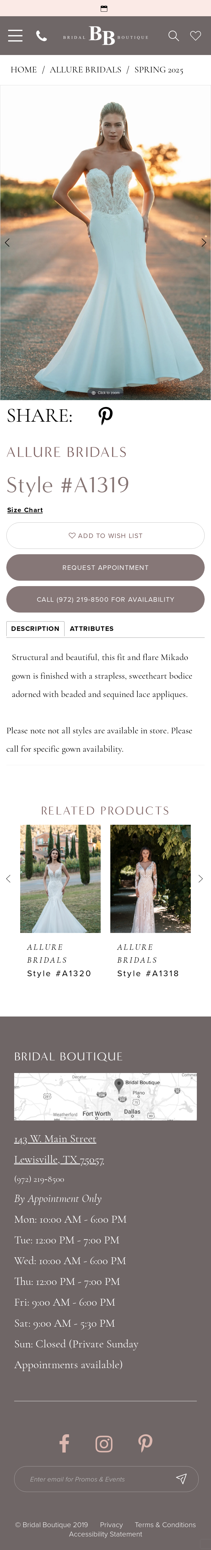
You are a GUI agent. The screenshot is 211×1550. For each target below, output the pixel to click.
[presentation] (60, 879)
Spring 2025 (158, 70)
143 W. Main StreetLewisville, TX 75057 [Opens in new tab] (59, 1150)
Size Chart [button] (25, 510)
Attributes (92, 629)
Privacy (111, 1525)
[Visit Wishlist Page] (195, 36)
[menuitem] (14, 35)
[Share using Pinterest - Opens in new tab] (106, 416)
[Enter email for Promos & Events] (106, 1479)
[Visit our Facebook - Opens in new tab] (64, 1444)
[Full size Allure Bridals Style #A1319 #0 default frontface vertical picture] (105, 242)
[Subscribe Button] (181, 1479)
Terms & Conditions (165, 1525)
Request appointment (105, 568)
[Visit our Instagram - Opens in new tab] (104, 1444)
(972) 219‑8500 (39, 1179)
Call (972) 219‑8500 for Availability (106, 599)
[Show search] (173, 36)
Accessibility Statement (105, 1534)
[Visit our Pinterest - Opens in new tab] (145, 1444)
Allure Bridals (85, 70)
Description (35, 629)
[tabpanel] (105, 242)
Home (24, 70)
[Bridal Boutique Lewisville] (105, 35)
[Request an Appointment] (105, 8)
